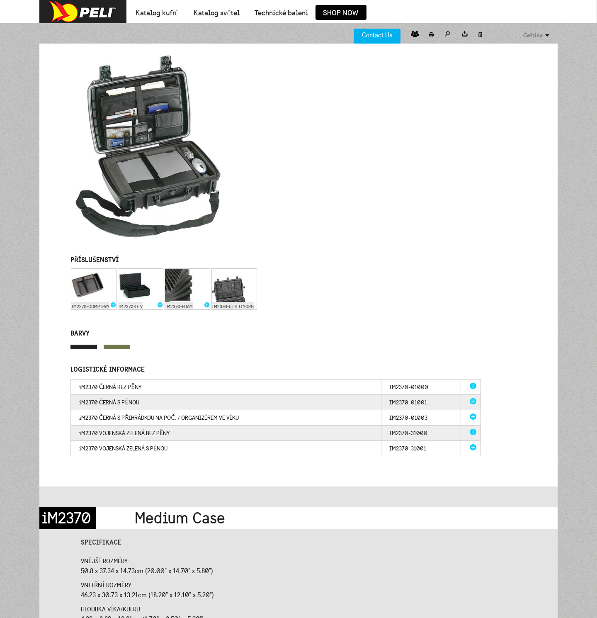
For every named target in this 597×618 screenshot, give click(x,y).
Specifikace (101, 542)
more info (473, 385)
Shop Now (340, 13)
